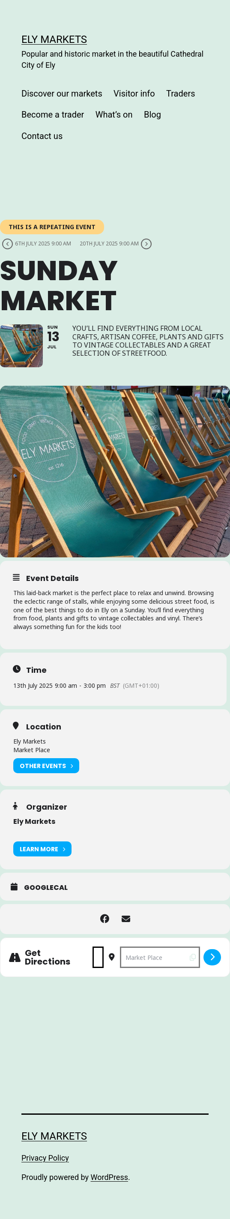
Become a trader (52, 114)
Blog (152, 114)
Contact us (42, 136)
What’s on (114, 114)
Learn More (42, 849)
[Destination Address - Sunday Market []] (160, 957)
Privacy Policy (45, 1157)
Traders (180, 93)
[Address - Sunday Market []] (98, 957)
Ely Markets (54, 39)
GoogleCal (46, 887)
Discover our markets (61, 93)
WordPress (109, 1177)
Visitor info (134, 93)
